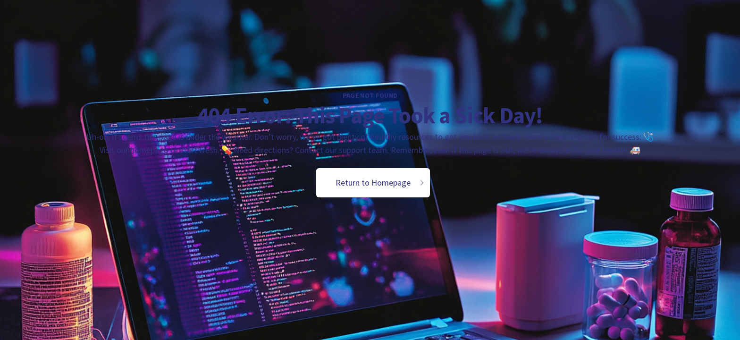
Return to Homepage (381, 182)
